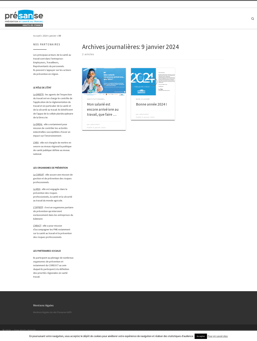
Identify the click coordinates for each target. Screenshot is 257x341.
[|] (24, 18)
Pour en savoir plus (217, 336)
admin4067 (95, 124)
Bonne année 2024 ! (151, 104)
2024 (45, 35)
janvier (53, 35)
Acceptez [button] (201, 336)
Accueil (37, 35)
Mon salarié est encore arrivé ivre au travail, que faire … (103, 109)
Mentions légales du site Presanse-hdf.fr (52, 312)
